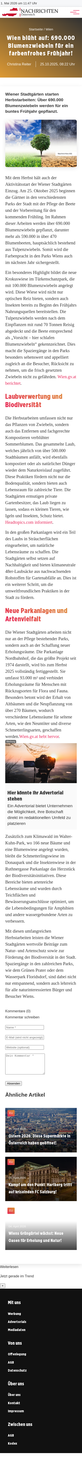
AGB (11, 1366)
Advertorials (17, 1326)
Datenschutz (17, 1374)
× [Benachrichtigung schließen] (2, 1289)
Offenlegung (17, 1358)
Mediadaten (16, 1334)
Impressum (16, 1415)
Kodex (12, 1447)
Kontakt (14, 1407)
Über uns (14, 1399)
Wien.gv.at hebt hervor (39, 736)
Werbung (14, 1318)
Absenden (13, 1087)
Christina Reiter (19, 64)
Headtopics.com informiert (28, 522)
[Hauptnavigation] (73, 12)
